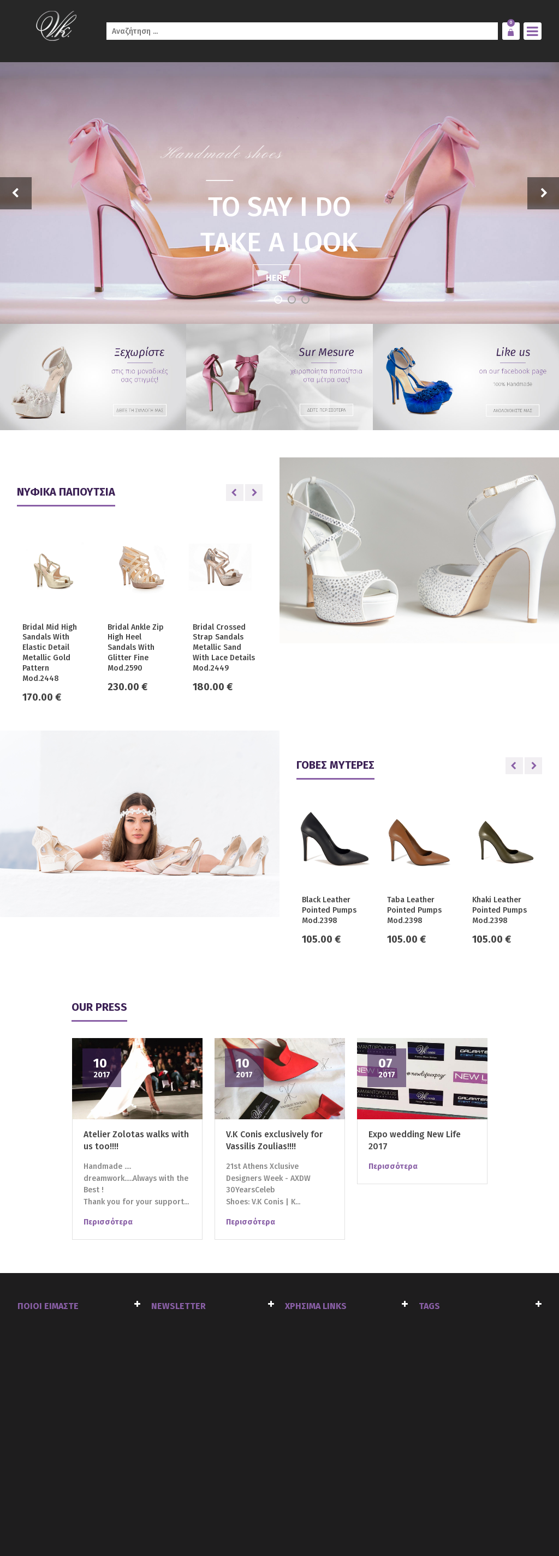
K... (295, 1202)
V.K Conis (267, 1202)
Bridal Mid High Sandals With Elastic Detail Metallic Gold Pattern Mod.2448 (49, 653)
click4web (142, 1524)
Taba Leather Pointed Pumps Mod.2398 (414, 910)
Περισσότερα (108, 1222)
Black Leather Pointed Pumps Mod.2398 (329, 910)
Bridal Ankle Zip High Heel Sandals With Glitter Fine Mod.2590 (136, 648)
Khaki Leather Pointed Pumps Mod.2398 (499, 910)
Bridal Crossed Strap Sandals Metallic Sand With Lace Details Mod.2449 (224, 648)
